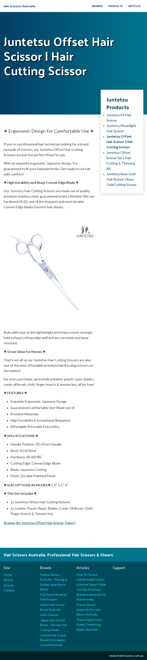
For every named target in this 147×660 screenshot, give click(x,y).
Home (8, 574)
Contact (9, 590)
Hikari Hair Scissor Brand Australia (52, 607)
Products (115, 5)
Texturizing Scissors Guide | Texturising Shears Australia (89, 624)
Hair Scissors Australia (19, 6)
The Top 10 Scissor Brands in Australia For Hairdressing (91, 594)
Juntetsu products (117, 103)
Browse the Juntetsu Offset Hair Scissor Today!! (40, 523)
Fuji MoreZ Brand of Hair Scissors (53, 597)
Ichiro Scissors (49, 614)
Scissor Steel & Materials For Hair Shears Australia (88, 609)
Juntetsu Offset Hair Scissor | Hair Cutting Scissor (119, 141)
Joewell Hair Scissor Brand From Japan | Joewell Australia (53, 640)
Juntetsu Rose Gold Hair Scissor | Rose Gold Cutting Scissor (121, 179)
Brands (97, 5)
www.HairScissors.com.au (126, 655)
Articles (134, 5)
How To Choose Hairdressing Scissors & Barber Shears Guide (91, 579)
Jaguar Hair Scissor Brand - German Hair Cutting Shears (53, 625)
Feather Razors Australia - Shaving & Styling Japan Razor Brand (53, 582)
